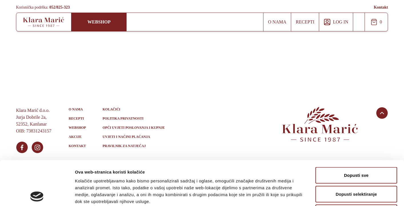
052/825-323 (59, 7)
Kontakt (381, 7)
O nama (277, 21)
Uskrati (356, 168)
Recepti (305, 21)
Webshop (99, 21)
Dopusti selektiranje (356, 149)
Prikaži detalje (296, 194)
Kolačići (111, 109)
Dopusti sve (356, 130)
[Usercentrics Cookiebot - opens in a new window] (37, 195)
